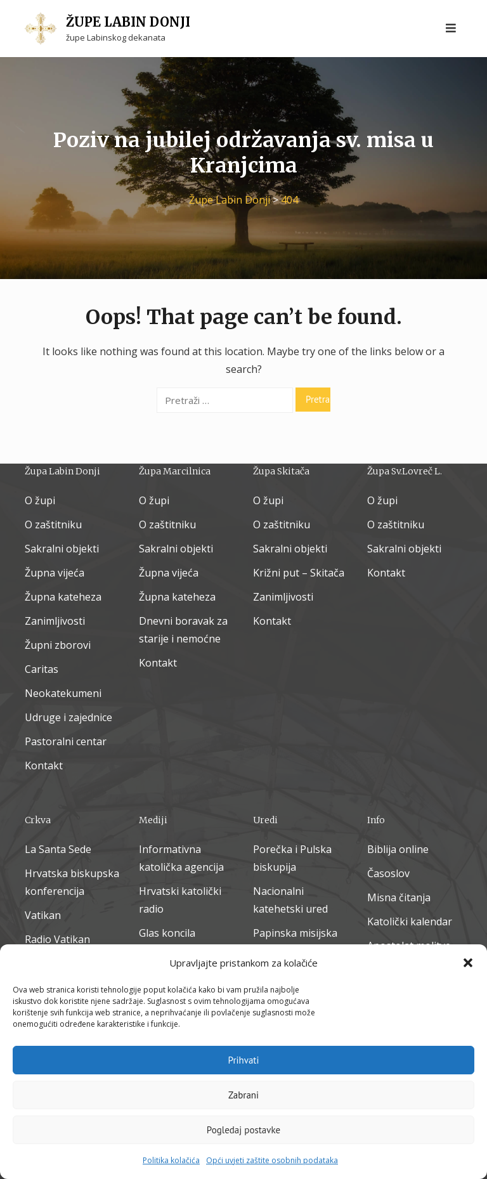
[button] (468, 962)
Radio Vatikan (57, 939)
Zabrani (243, 1095)
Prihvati (243, 1060)
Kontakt (44, 765)
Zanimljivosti (55, 621)
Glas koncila (167, 933)
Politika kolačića (171, 1160)
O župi (40, 500)
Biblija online (398, 849)
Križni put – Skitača (298, 573)
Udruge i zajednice (68, 717)
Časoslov (388, 873)
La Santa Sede (58, 849)
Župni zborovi (58, 645)
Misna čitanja (399, 897)
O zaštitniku (53, 524)
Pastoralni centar (66, 741)
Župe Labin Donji (128, 22)
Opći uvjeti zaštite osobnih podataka (272, 1160)
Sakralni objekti (62, 549)
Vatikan (43, 915)
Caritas (41, 669)
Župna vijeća (54, 573)
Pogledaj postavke (243, 1130)
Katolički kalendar (409, 921)
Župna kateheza (63, 597)
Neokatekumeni (63, 693)
